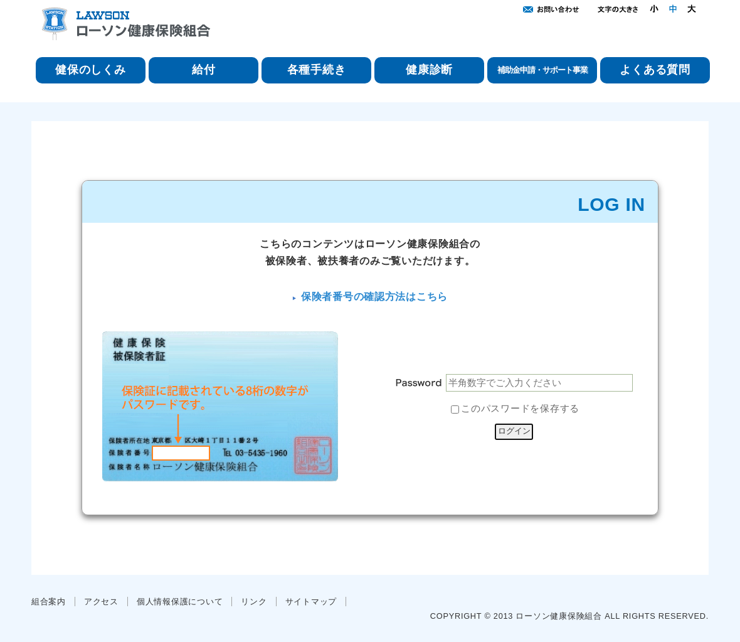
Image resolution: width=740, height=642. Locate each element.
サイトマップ (311, 601)
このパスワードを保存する (520, 409)
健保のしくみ (90, 69)
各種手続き (316, 69)
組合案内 (48, 601)
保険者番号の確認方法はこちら (374, 296)
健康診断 (429, 69)
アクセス (101, 601)
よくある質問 (655, 69)
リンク (254, 601)
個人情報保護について (180, 601)
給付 (204, 69)
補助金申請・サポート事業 (542, 70)
